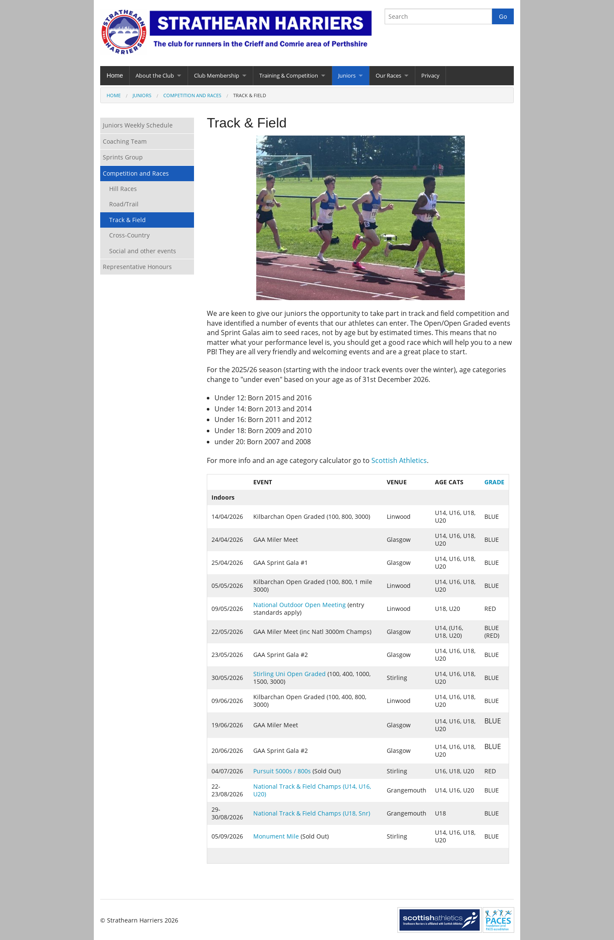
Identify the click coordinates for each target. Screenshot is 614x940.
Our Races (388, 75)
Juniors (347, 75)
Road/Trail (124, 204)
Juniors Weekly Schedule (138, 125)
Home (115, 75)
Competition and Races (192, 95)
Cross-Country (129, 235)
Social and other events (142, 251)
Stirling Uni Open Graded (289, 674)
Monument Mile (276, 836)
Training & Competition (288, 75)
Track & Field (127, 220)
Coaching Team (125, 141)
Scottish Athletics (399, 460)
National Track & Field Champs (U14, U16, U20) (312, 790)
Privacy (430, 75)
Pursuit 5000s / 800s (282, 771)
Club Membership (216, 75)
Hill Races (123, 189)
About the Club (155, 75)
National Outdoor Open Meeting (300, 605)
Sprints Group (123, 157)
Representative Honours (137, 267)
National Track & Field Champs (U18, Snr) (311, 813)
